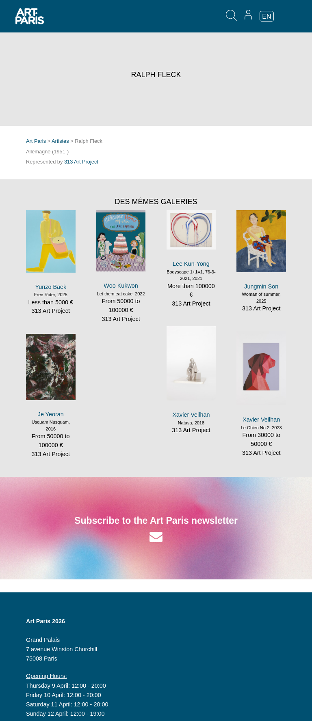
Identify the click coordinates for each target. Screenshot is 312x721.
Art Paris (36, 141)
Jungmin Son (261, 286)
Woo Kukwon (121, 285)
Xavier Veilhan (191, 414)
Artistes (60, 141)
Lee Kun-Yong (191, 263)
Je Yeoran (51, 414)
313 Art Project (81, 162)
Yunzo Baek (50, 287)
